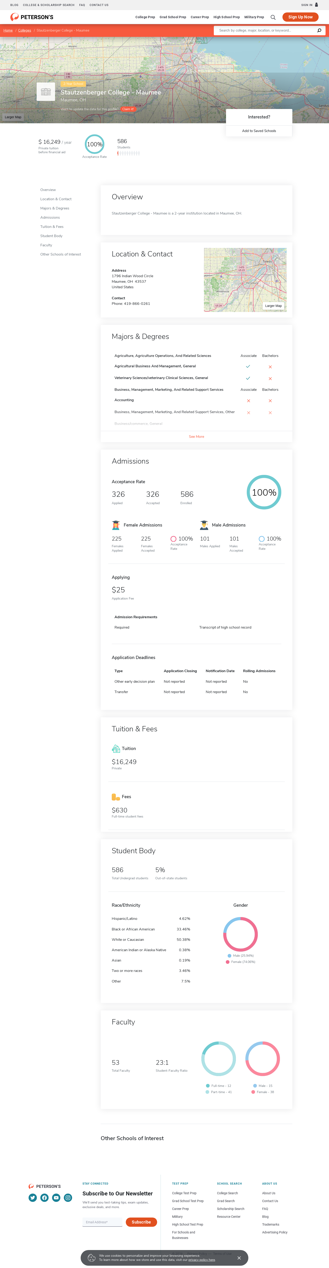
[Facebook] (44, 1198)
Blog (14, 5)
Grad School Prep (173, 17)
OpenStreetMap (297, 39)
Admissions (50, 217)
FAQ (82, 5)
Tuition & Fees (52, 226)
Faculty (46, 245)
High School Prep (227, 17)
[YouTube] (56, 1198)
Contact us (99, 5)
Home (8, 30)
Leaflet (273, 39)
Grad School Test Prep (188, 1201)
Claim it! (128, 109)
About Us (268, 1193)
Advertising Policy (275, 1232)
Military (177, 1216)
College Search (227, 1193)
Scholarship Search (230, 1209)
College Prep (145, 17)
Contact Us (270, 1201)
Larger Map (13, 117)
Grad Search (226, 1201)
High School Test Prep (187, 1224)
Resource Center (229, 1216)
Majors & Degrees (54, 208)
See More (196, 436)
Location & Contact (55, 199)
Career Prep (200, 17)
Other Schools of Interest (60, 254)
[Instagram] (68, 1198)
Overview (48, 189)
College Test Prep (184, 1193)
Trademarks (270, 1224)
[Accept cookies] (236, 1257)
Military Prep (254, 17)
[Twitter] (33, 1198)
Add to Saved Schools (259, 131)
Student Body (51, 235)
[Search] (273, 17)
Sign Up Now (300, 17)
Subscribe (141, 1222)
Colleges (24, 30)
